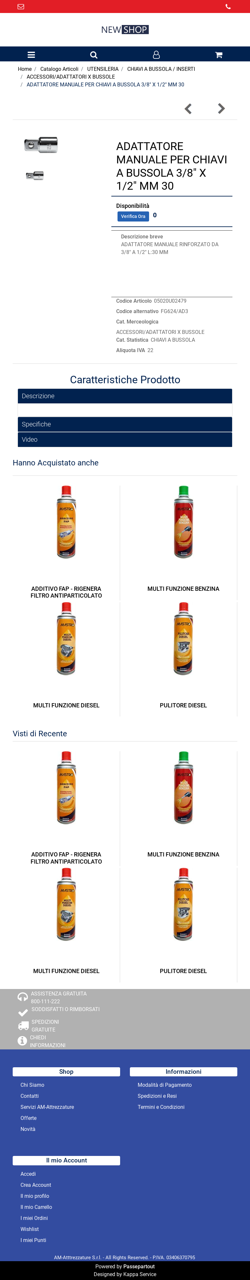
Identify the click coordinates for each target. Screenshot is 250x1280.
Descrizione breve (142, 237)
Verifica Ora (133, 216)
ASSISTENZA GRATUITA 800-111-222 (59, 998)
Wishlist (30, 1229)
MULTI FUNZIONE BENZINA (183, 588)
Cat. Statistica (132, 340)
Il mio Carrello (36, 1207)
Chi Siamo (32, 1085)
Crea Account (36, 1185)
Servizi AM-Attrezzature (47, 1107)
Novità (28, 1129)
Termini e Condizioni (161, 1107)
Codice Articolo (134, 301)
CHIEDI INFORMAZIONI (47, 1041)
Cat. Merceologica (137, 322)
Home (25, 69)
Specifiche (36, 424)
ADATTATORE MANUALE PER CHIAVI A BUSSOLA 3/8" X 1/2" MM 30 (105, 85)
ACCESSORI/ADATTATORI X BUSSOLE (71, 77)
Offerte (28, 1118)
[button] (93, 55)
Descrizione (38, 396)
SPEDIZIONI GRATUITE (45, 1026)
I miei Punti (33, 1240)
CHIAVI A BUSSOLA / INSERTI (161, 69)
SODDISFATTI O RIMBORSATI (66, 1009)
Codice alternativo (137, 311)
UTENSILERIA (102, 69)
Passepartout (139, 1266)
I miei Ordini (34, 1218)
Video (29, 439)
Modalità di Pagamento (165, 1085)
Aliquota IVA (130, 350)
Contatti (30, 1096)
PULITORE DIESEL (183, 705)
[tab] (125, 396)
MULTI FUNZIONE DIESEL (66, 705)
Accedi (28, 1174)
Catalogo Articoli (59, 69)
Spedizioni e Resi (157, 1096)
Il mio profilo (35, 1196)
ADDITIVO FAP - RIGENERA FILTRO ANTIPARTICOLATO (66, 592)
